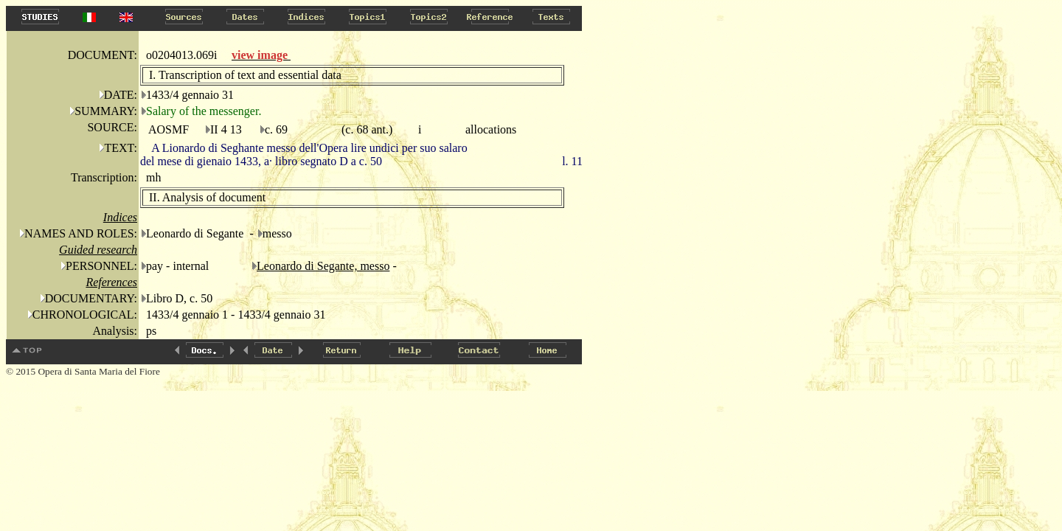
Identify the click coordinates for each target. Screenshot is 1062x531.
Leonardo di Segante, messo (323, 266)
